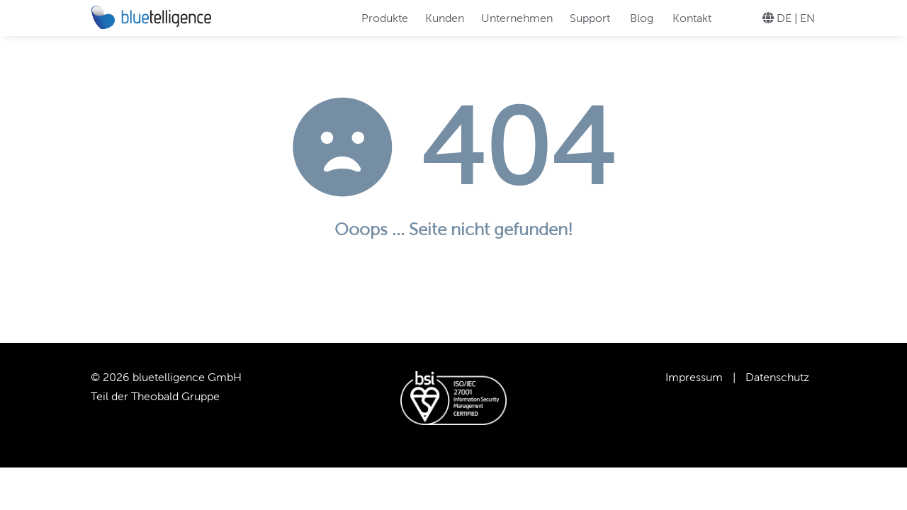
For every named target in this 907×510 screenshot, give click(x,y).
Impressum (694, 377)
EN (807, 18)
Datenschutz (777, 377)
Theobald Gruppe (175, 396)
